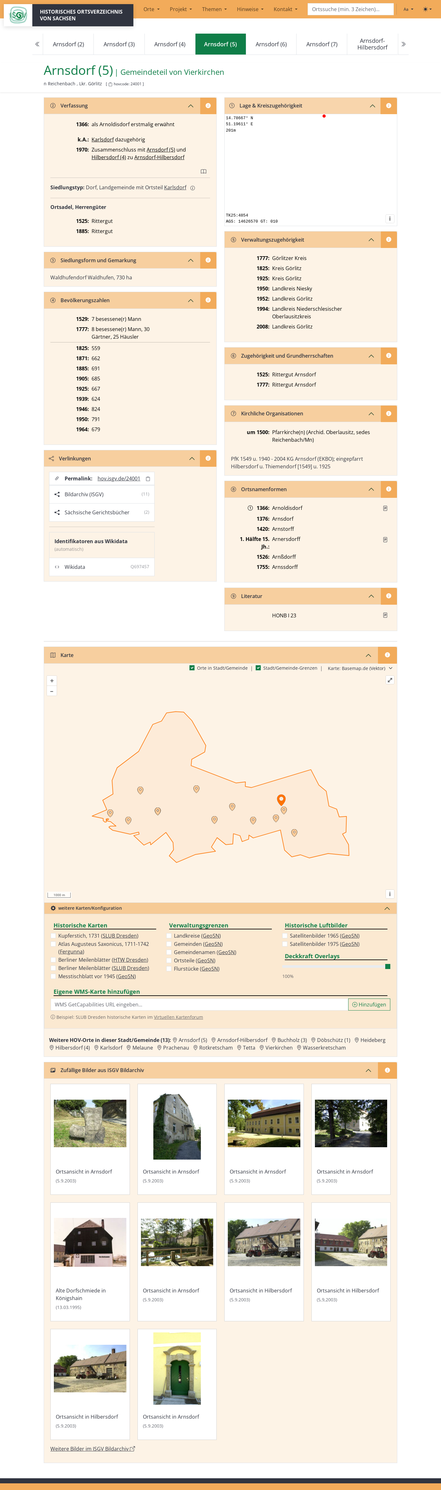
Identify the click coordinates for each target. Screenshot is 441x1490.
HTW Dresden (130, 959)
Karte (62, 655)
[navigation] (220, 44)
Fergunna (71, 951)
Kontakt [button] (284, 9)
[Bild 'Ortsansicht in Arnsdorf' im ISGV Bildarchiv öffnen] (90, 1139)
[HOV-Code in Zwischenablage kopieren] (110, 84)
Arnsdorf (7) (321, 44)
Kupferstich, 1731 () (98, 935)
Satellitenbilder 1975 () (325, 943)
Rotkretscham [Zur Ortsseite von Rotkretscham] (216, 1047)
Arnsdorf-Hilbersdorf (372, 44)
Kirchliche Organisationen (267, 413)
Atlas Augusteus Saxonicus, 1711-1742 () (103, 947)
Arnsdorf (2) (68, 44)
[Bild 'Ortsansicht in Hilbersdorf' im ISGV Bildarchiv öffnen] (264, 1261)
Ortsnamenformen (259, 489)
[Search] (351, 9)
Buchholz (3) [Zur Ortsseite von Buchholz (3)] (292, 1040)
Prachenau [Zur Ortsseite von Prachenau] (176, 1047)
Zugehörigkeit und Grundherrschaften (282, 355)
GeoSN (126, 976)
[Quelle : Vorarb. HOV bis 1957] (385, 540)
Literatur (246, 596)
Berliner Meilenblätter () (103, 959)
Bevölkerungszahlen (80, 300)
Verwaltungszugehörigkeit (267, 239)
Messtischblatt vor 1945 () (97, 976)
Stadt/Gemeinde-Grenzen (290, 668)
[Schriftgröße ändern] (408, 9)
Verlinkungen (70, 458)
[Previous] (37, 44)
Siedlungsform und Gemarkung (93, 260)
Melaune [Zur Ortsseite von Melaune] (142, 1047)
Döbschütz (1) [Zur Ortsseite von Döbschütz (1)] (333, 1040)
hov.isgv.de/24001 (119, 478)
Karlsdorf (103, 139)
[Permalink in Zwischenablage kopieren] (147, 478)
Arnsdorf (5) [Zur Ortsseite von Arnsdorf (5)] (193, 1040)
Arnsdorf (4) (169, 44)
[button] (385, 508)
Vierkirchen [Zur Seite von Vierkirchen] (204, 72)
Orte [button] (150, 9)
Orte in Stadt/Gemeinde (222, 668)
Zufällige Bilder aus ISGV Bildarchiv (97, 1070)
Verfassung (69, 105)
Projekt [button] (179, 9)
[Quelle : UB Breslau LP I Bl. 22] (385, 508)
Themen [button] (212, 9)
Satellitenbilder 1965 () (325, 935)
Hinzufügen (369, 1004)
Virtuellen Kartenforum (178, 1017)
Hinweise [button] (248, 9)
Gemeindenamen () (205, 952)
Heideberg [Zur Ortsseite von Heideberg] (373, 1040)
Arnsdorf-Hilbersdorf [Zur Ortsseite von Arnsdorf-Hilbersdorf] (242, 1040)
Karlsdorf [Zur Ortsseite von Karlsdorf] (111, 1047)
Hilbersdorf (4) (109, 157)
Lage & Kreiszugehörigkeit (265, 105)
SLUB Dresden (120, 935)
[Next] (403, 44)
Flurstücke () (197, 968)
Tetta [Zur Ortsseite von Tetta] (249, 1047)
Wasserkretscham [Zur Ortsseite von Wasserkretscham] (324, 1047)
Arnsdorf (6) (271, 44)
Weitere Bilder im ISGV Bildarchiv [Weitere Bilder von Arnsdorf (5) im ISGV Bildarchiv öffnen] (92, 1448)
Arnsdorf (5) (161, 149)
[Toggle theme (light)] (427, 9)
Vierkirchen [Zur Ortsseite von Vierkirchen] (279, 1047)
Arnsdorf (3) (119, 44)
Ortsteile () (194, 960)
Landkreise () (197, 935)
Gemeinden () (198, 943)
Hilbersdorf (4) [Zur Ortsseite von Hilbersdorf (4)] (72, 1047)
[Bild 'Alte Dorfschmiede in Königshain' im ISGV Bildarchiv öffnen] (90, 1261)
